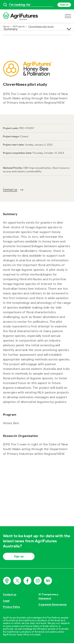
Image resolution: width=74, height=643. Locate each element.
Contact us (9, 594)
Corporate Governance (52, 604)
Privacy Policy (11, 606)
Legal (6, 600)
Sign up (18, 556)
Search (64, 4)
